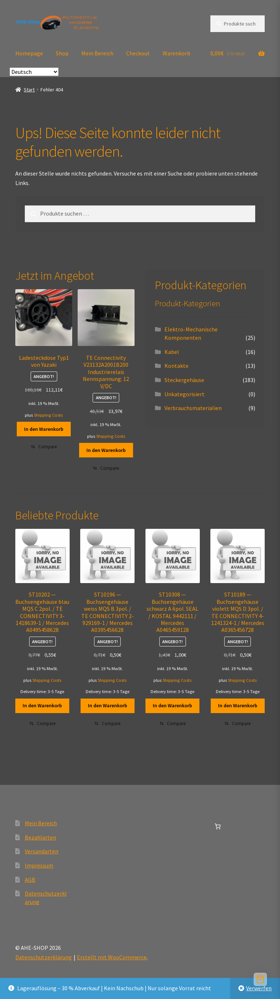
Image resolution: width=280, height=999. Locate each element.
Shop (62, 53)
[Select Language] (34, 71)
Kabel (171, 351)
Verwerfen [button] (259, 988)
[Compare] (44, 447)
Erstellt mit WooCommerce (112, 957)
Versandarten (41, 851)
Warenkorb (176, 53)
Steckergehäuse (184, 380)
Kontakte (176, 365)
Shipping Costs (48, 415)
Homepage (29, 53)
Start (29, 89)
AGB (30, 879)
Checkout (138, 53)
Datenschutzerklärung (43, 957)
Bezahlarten (40, 837)
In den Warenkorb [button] (43, 429)
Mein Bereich (97, 53)
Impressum (39, 865)
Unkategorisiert (184, 394)
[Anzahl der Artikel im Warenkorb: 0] (217, 826)
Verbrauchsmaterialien (193, 408)
